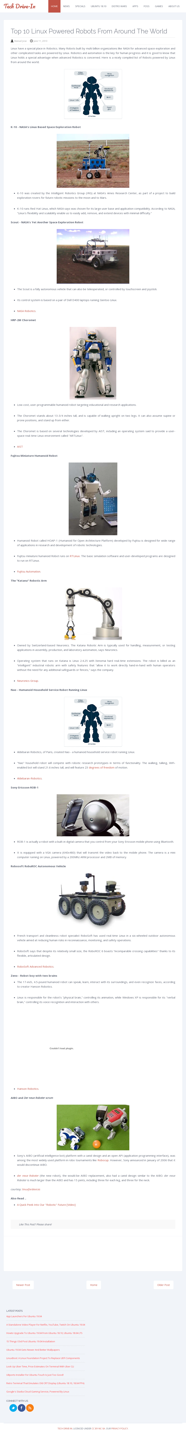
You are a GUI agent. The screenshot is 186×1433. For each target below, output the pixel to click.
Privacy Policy (119, 1428)
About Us (174, 6)
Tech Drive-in (19, 6)
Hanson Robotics (28, 1088)
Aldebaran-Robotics (29, 778)
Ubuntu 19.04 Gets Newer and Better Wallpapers (33, 1349)
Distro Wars (119, 6)
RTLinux (75, 556)
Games (159, 6)
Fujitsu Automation (28, 571)
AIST (20, 446)
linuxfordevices (31, 1189)
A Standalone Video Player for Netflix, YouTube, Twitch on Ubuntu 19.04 (45, 1324)
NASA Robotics (26, 311)
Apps (135, 6)
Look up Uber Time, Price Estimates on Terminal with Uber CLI (40, 1366)
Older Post (163, 1285)
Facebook (21, 1408)
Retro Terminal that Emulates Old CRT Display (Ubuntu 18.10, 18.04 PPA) (45, 1383)
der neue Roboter (28, 1175)
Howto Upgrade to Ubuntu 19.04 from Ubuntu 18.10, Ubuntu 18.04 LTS (44, 1333)
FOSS (146, 6)
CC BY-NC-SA (98, 1428)
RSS (30, 1408)
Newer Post (23, 1285)
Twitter (13, 1408)
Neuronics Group (27, 681)
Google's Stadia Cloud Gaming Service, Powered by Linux (37, 1391)
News (66, 6)
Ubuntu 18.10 (98, 6)
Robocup (103, 1160)
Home (54, 6)
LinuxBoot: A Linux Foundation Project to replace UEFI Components (43, 1358)
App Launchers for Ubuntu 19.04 (24, 1316)
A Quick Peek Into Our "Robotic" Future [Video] (46, 1204)
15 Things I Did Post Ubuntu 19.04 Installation (30, 1341)
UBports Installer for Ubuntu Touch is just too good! (35, 1374)
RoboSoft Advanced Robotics (35, 966)
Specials (80, 6)
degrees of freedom (101, 767)
